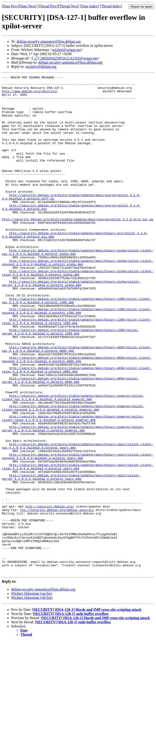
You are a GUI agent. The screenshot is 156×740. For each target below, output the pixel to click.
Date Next (27, 6)
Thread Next (68, 6)
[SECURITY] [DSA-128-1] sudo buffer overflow (71, 713)
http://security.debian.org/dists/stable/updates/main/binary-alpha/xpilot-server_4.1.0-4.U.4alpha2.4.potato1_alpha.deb (71, 325)
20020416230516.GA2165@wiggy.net (69, 58)
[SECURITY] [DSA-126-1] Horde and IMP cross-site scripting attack (86, 709)
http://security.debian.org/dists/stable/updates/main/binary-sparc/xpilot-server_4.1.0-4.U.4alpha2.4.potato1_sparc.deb (71, 557)
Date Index (89, 6)
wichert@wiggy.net (66, 50)
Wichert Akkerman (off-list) (31, 697)
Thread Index (111, 6)
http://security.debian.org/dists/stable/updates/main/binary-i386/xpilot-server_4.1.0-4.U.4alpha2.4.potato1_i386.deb (70, 383)
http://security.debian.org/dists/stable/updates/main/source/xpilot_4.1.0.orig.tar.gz (77, 248)
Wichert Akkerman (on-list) (31, 693)
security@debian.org (41, 67)
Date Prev (10, 6)
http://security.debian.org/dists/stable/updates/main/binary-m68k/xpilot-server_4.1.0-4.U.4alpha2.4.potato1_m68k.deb (70, 441)
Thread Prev (48, 6)
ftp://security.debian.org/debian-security (57, 597)
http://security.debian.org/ (49, 593)
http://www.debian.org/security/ (30, 94)
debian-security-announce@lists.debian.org (49, 41)
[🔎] (35, 58)
